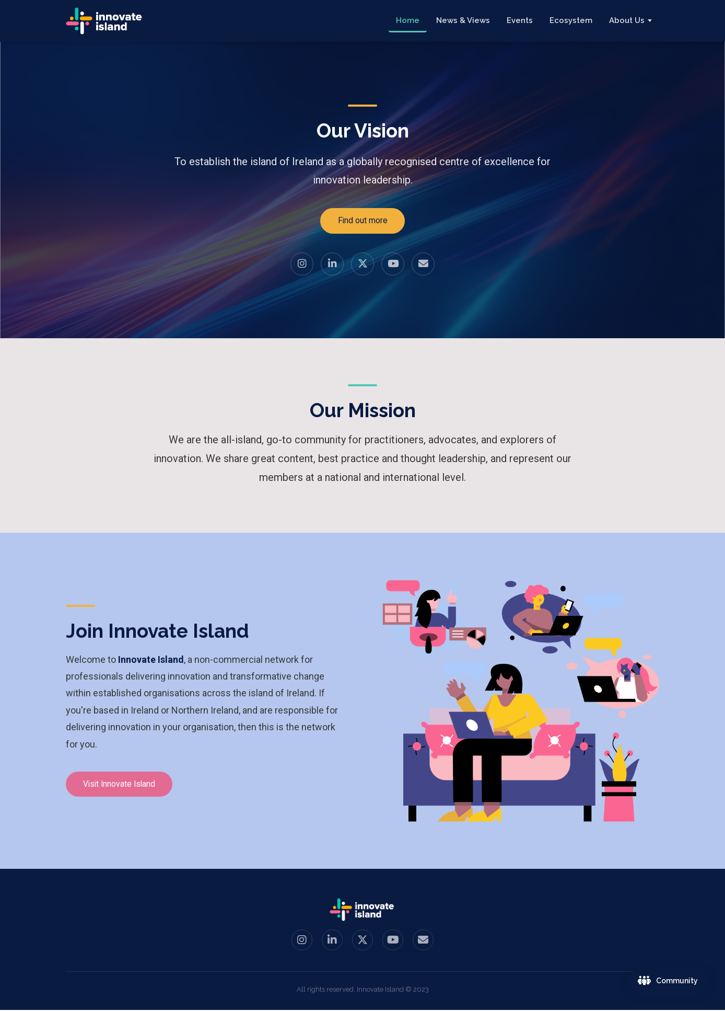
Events (520, 20)
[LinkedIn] (332, 264)
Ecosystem (570, 20)
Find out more (362, 221)
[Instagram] (301, 264)
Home (407, 20)
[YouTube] (392, 264)
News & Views (463, 20)
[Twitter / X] (362, 264)
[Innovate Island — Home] (105, 21)
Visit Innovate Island (123, 785)
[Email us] (423, 264)
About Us (627, 20)
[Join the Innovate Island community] (668, 980)
